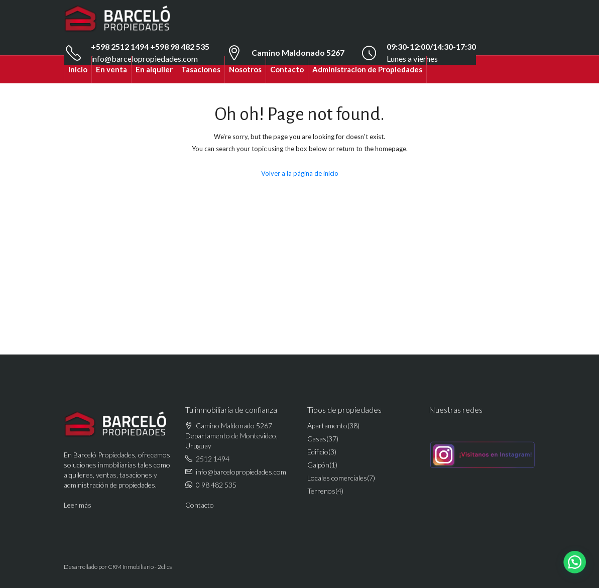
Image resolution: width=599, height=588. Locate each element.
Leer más (77, 505)
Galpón (318, 464)
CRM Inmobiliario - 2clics (140, 566)
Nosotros (245, 69)
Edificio (317, 451)
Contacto (287, 69)
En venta (111, 69)
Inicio (77, 69)
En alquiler (154, 69)
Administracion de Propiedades (367, 69)
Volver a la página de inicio (299, 173)
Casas (316, 438)
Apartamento (327, 425)
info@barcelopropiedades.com (241, 471)
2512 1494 (212, 458)
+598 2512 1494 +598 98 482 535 (150, 46)
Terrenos (321, 491)
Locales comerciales (337, 478)
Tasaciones (200, 69)
